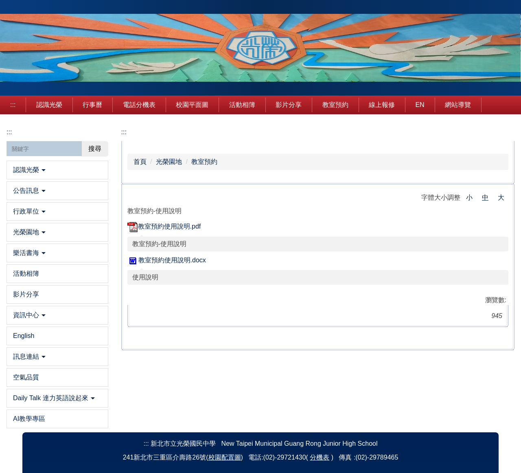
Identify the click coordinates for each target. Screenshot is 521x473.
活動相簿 (242, 104)
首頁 (140, 161)
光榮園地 (169, 161)
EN (419, 104)
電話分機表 (139, 104)
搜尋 (94, 148)
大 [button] (501, 197)
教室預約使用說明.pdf (164, 226)
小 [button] (469, 197)
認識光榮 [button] (49, 104)
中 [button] (485, 197)
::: (12, 104)
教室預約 (335, 104)
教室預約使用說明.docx (166, 260)
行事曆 (92, 104)
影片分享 (289, 104)
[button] (57, 170)
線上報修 (382, 104)
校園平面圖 (192, 104)
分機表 (319, 457)
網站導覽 (458, 104)
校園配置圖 (224, 457)
